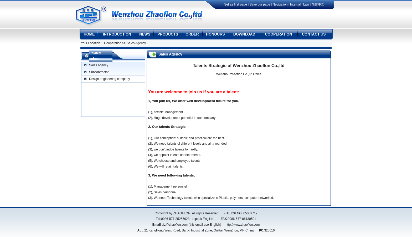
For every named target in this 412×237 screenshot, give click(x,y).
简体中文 (318, 4)
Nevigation (280, 4)
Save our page (260, 4)
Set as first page (236, 4)
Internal (295, 4)
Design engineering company (109, 79)
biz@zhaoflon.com (175, 224)
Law (306, 4)
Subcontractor (99, 72)
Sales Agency (98, 65)
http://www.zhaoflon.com (242, 224)
